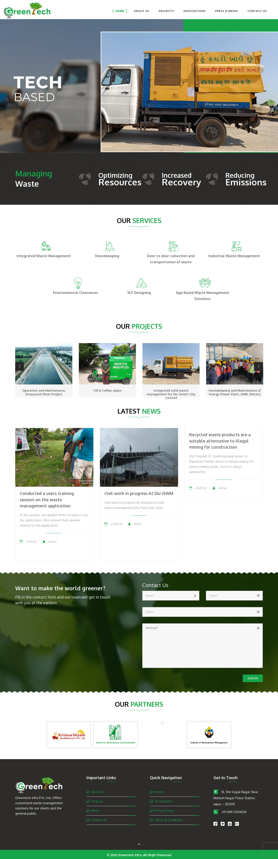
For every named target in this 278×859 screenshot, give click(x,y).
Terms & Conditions (169, 820)
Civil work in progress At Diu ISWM (138, 493)
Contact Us (257, 11)
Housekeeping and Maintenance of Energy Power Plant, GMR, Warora (235, 392)
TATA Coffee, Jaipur (107, 390)
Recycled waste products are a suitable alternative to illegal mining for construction (220, 441)
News (95, 810)
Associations (194, 11)
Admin (52, 541)
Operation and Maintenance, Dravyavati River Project (43, 392)
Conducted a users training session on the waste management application (47, 499)
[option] (139, 92)
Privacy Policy (164, 810)
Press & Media (226, 11)
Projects (166, 11)
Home (119, 11)
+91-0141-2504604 (234, 812)
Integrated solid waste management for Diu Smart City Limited (171, 394)
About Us (141, 11)
